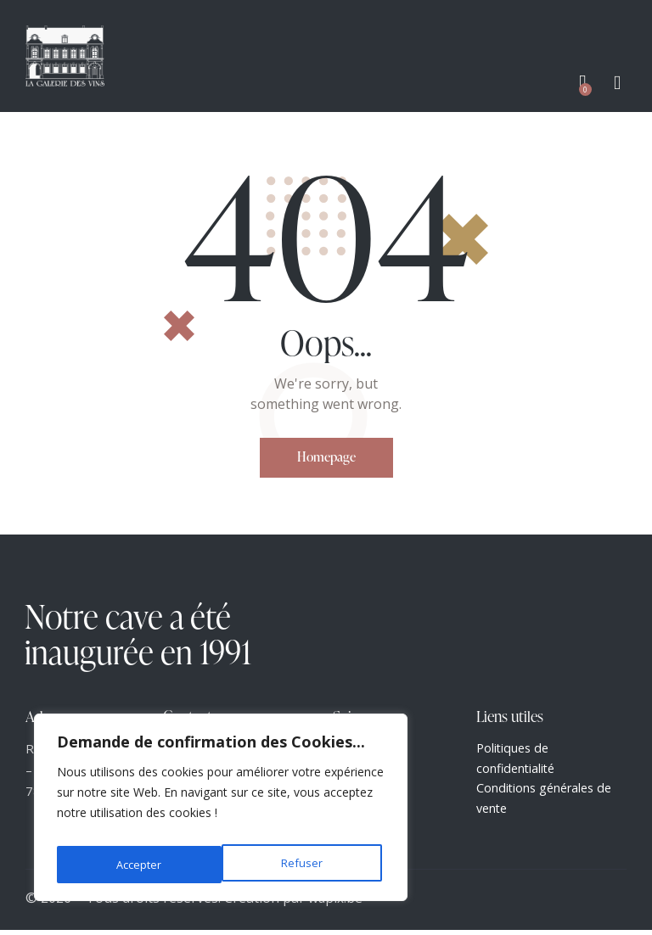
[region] (221, 812)
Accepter (302, 864)
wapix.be (335, 903)
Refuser (136, 864)
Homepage (326, 458)
